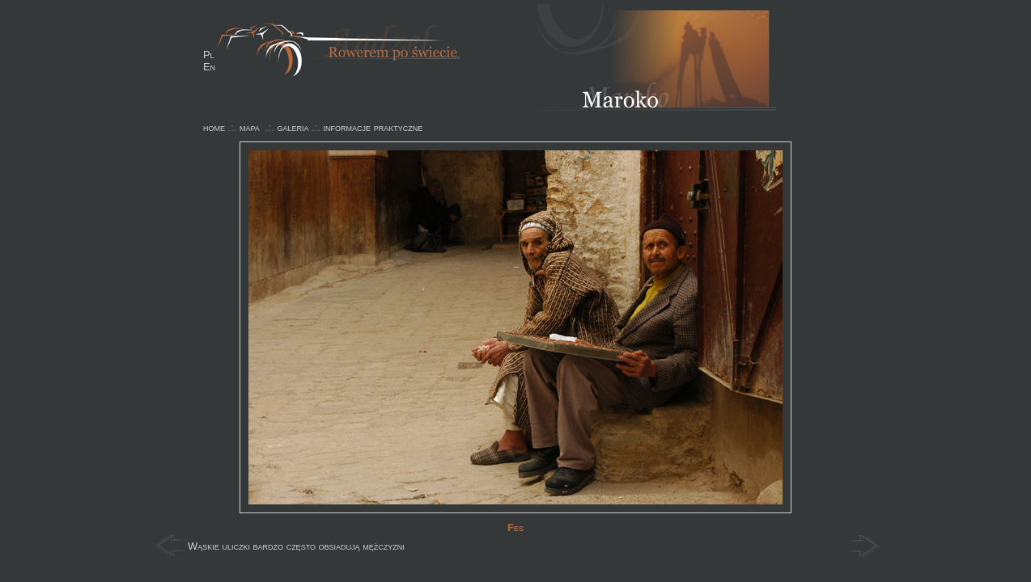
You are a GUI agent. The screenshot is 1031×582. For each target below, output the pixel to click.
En (209, 67)
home (214, 127)
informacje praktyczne (373, 127)
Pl (208, 54)
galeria (293, 127)
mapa (250, 127)
